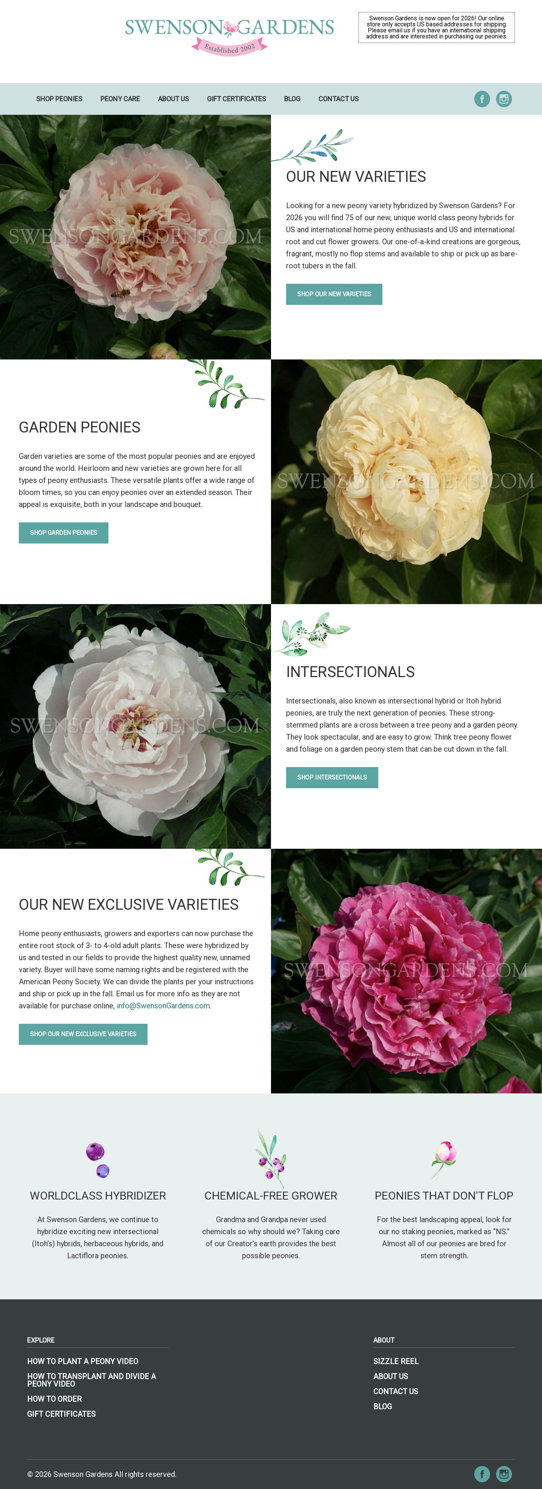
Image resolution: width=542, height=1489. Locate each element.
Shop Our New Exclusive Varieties (83, 1034)
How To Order (54, 1399)
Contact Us (338, 99)
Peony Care (120, 99)
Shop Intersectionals (332, 777)
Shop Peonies (59, 99)
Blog (292, 99)
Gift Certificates (236, 99)
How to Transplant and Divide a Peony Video (91, 1380)
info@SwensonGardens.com (163, 1005)
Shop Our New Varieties (334, 294)
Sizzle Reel (396, 1361)
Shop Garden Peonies (63, 532)
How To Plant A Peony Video (82, 1361)
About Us (173, 99)
